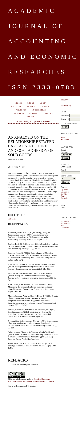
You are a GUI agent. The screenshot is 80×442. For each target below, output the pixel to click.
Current (45, 106)
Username (65, 116)
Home (18, 103)
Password (65, 119)
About (30, 103)
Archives (21, 110)
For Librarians (65, 226)
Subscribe (65, 139)
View (63, 137)
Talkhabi (46, 121)
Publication (39, 110)
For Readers (65, 221)
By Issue (64, 190)
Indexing (19, 113)
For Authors (65, 223)
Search (31, 106)
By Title (64, 194)
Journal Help (66, 106)
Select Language (65, 151)
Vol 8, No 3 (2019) (32, 121)
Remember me (71, 124)
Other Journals (64, 197)
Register (16, 106)
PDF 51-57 (12, 219)
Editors (33, 113)
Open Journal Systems (65, 100)
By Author (65, 192)
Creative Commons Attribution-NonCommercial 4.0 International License (31, 380)
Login (43, 103)
